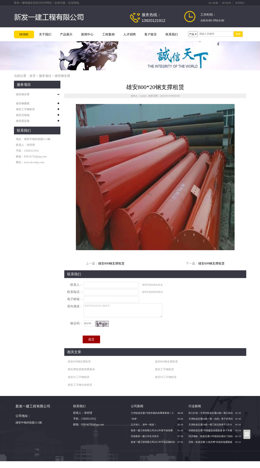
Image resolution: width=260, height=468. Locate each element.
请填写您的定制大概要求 (123, 310)
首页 (32, 75)
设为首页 (226, 3)
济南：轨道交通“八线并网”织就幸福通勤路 (211, 442)
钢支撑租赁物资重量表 (81, 369)
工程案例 (108, 34)
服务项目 (45, 75)
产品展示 (66, 34)
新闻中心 (87, 34)
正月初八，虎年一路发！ (143, 424)
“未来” (134, 418)
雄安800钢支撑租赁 (111, 263)
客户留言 (150, 34)
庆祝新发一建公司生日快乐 (145, 436)
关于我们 (45, 34)
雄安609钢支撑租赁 (211, 263)
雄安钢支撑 (62, 75)
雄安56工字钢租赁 (166, 377)
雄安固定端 (22, 120)
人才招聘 (129, 34)
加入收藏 (213, 3)
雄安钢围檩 (22, 103)
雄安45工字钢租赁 (78, 377)
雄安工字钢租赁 (25, 109)
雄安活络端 (22, 115)
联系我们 (240, 3)
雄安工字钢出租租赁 (80, 384)
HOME (23, 34)
